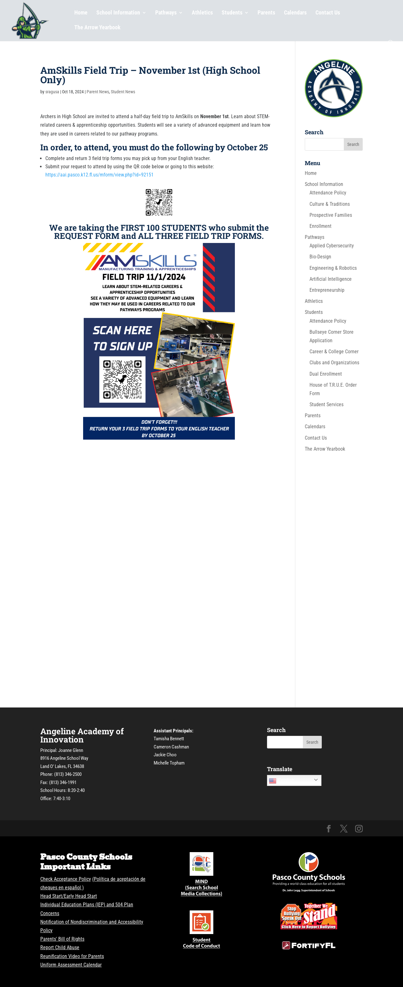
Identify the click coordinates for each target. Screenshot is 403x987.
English (281, 781)
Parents (266, 13)
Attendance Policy (327, 193)
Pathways (166, 13)
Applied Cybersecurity (331, 246)
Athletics (202, 13)
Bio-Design (320, 257)
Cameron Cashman (171, 747)
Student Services (326, 404)
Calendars (295, 13)
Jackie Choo (165, 755)
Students (232, 13)
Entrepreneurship (326, 290)
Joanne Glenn (70, 750)
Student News (123, 91)
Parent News (98, 91)
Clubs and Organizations (334, 363)
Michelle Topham (169, 763)
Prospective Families (330, 215)
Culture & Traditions (329, 204)
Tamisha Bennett (169, 739)
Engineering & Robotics (333, 268)
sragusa (52, 91)
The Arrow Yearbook (97, 28)
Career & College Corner (334, 352)
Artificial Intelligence (330, 279)
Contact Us (327, 13)
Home (81, 13)
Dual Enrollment (325, 374)
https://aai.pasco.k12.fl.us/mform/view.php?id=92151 (99, 175)
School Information (118, 13)
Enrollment (320, 226)
